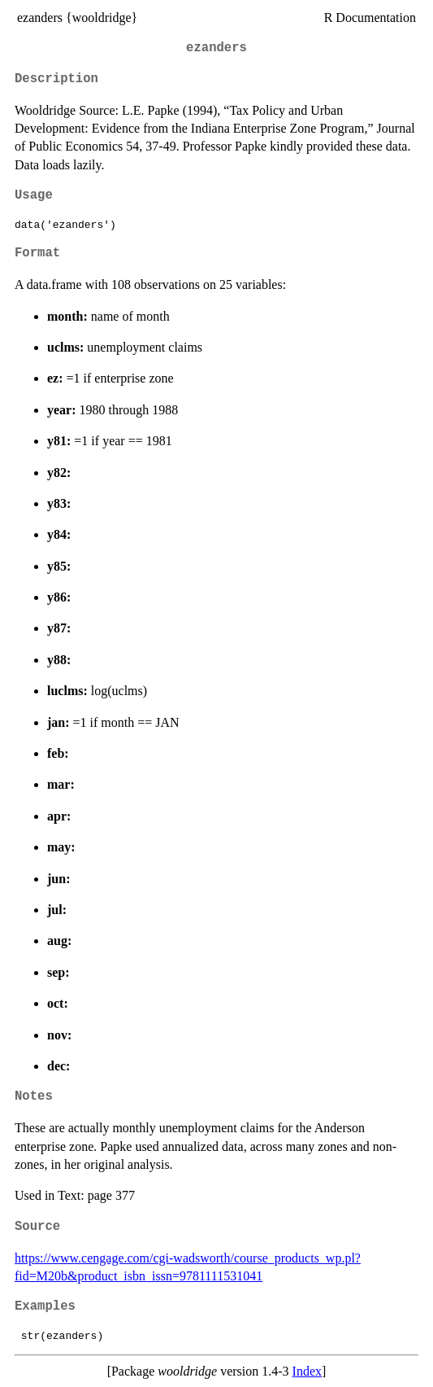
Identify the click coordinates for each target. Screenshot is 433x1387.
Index (307, 1371)
